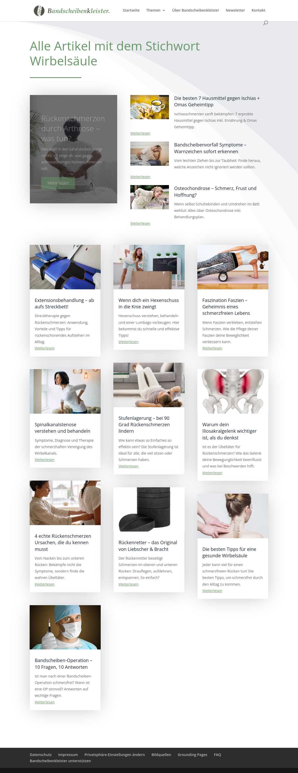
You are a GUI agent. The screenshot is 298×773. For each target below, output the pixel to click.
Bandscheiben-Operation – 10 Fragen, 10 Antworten (63, 663)
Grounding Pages (192, 754)
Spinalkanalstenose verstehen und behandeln (62, 427)
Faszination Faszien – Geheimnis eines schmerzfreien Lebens (226, 306)
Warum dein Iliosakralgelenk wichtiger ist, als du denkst (229, 430)
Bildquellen (161, 754)
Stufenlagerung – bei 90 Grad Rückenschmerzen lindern (144, 424)
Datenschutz (41, 754)
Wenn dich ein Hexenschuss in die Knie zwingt (148, 303)
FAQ (217, 754)
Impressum (68, 754)
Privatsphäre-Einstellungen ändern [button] (114, 754)
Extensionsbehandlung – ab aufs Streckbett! (64, 303)
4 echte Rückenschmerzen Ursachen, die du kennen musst (63, 542)
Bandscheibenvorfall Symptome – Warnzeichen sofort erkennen (210, 148)
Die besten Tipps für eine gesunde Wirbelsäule (229, 552)
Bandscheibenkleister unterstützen (60, 760)
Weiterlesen (140, 133)
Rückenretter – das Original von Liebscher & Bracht (147, 545)
